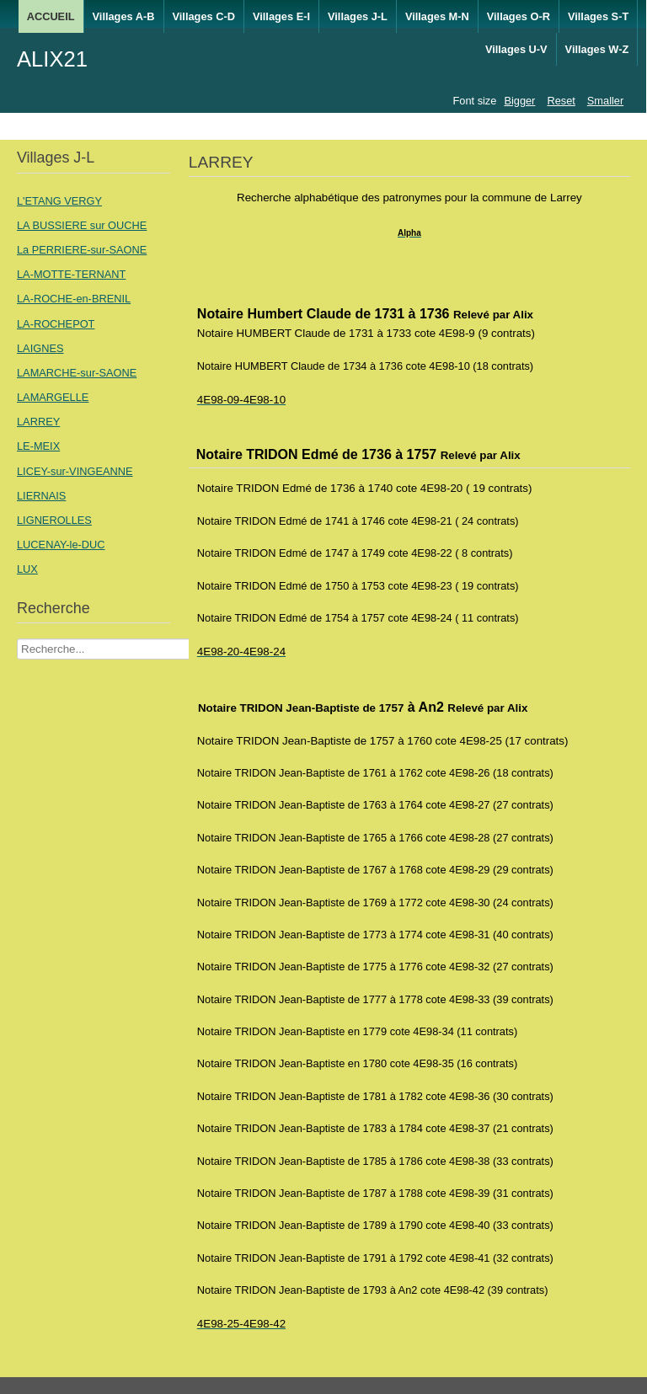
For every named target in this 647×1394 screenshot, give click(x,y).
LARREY (38, 421)
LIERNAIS (41, 495)
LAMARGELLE (52, 397)
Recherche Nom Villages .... (17, 638)
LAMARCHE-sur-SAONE (76, 372)
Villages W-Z (597, 49)
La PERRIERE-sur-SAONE (82, 249)
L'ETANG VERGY (59, 201)
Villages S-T (598, 16)
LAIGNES (40, 348)
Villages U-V (516, 49)
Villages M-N (437, 16)
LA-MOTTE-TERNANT (71, 274)
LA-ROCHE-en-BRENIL (74, 298)
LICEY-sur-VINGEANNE (75, 471)
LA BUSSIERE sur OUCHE (82, 225)
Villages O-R (518, 16)
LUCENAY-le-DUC (61, 544)
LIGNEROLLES (54, 520)
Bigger (519, 100)
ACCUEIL (51, 16)
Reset (561, 100)
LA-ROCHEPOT (55, 324)
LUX (27, 569)
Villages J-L (358, 16)
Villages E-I (281, 16)
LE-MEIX (38, 446)
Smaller (605, 100)
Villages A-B (124, 16)
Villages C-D (204, 16)
